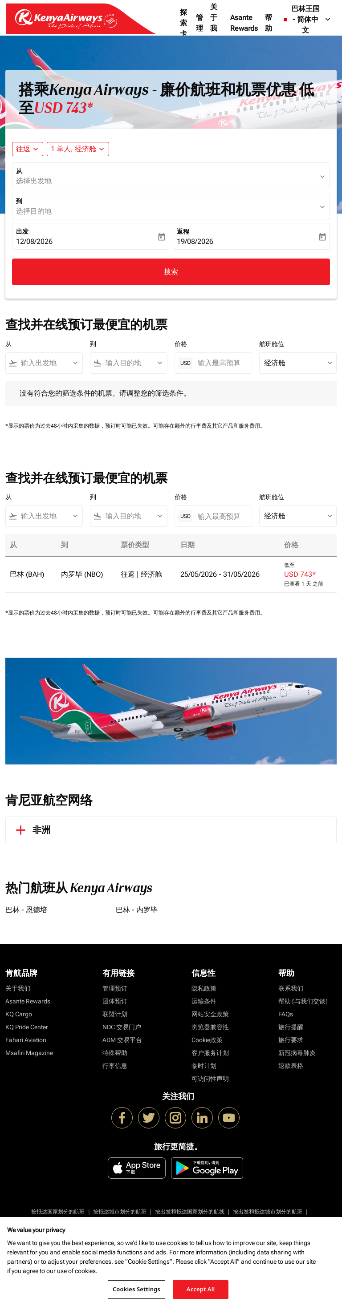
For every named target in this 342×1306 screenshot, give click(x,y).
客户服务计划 (210, 1052)
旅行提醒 (290, 1027)
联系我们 (290, 988)
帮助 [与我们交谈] (303, 1001)
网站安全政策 (210, 1014)
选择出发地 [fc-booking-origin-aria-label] (34, 181)
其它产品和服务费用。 (238, 426)
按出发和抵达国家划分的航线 (189, 1212)
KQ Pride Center (26, 1027)
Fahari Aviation (25, 1039)
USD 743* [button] (63, 108)
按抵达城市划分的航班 (120, 1212)
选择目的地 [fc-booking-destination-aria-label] (34, 211)
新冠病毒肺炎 (297, 1052)
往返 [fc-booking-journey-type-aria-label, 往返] (23, 149)
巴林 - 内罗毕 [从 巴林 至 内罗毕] (137, 910)
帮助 (268, 22)
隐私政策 (203, 988)
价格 (181, 344)
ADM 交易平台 (122, 1039)
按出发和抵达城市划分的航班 (267, 1212)
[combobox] (48, 363)
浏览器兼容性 (210, 1027)
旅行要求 (290, 1039)
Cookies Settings (136, 1289)
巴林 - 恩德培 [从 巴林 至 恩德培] (26, 910)
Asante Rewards (244, 22)
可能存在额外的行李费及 (182, 426)
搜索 (171, 271)
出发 (22, 231)
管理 (199, 22)
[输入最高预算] (220, 363)
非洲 (31, 830)
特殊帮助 (114, 1052)
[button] (78, 149)
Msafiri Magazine (29, 1052)
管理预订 (114, 988)
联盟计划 (114, 1014)
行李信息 (114, 1065)
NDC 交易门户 (121, 1027)
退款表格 (290, 1065)
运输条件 (203, 1001)
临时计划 (203, 1065)
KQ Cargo (18, 1014)
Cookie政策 (207, 1039)
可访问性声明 (210, 1078)
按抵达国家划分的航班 (58, 1212)
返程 (183, 231)
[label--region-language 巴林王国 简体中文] (307, 19)
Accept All (201, 1289)
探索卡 (183, 23)
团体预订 (114, 1001)
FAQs (285, 1014)
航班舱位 (271, 344)
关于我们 (213, 23)
